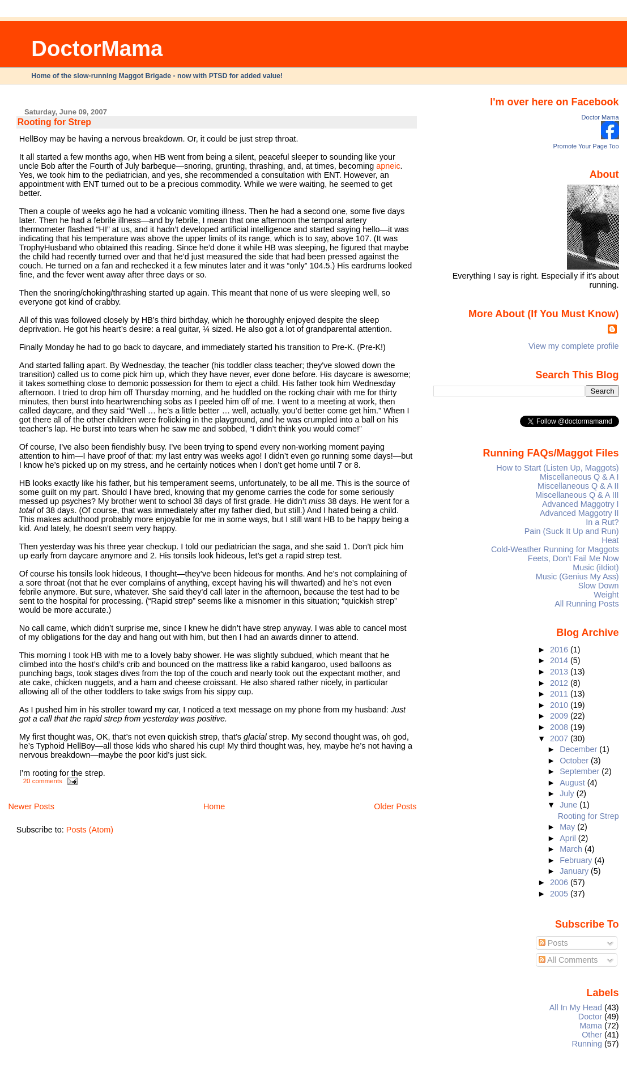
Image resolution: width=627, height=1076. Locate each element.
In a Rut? (602, 522)
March (572, 848)
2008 (560, 727)
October (575, 760)
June (569, 804)
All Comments (568, 959)
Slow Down (598, 585)
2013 (560, 671)
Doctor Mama (600, 117)
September (581, 771)
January (575, 871)
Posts (553, 942)
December (579, 749)
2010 (560, 705)
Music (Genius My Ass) (577, 576)
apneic (388, 165)
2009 (560, 715)
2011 (560, 693)
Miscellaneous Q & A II (578, 485)
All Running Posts (587, 603)
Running (587, 1043)
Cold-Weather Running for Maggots (555, 549)
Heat (610, 540)
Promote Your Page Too (586, 146)
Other (592, 1034)
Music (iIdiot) (596, 567)
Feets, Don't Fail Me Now (573, 558)
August (573, 782)
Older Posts (395, 806)
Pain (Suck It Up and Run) (571, 531)
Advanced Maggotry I (580, 504)
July (568, 793)
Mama (590, 1025)
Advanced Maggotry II (579, 513)
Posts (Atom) (89, 829)
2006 (560, 882)
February (577, 860)
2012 (560, 683)
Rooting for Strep (54, 122)
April (569, 838)
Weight (606, 594)
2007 (560, 738)
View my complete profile (573, 346)
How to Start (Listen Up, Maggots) (557, 467)
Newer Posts (31, 806)
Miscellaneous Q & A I (579, 476)
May (568, 826)
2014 (560, 660)
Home (214, 806)
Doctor (590, 1016)
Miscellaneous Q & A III (577, 494)
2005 (560, 893)
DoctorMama (97, 48)
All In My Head (575, 1007)
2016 (560, 649)
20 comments (42, 781)
